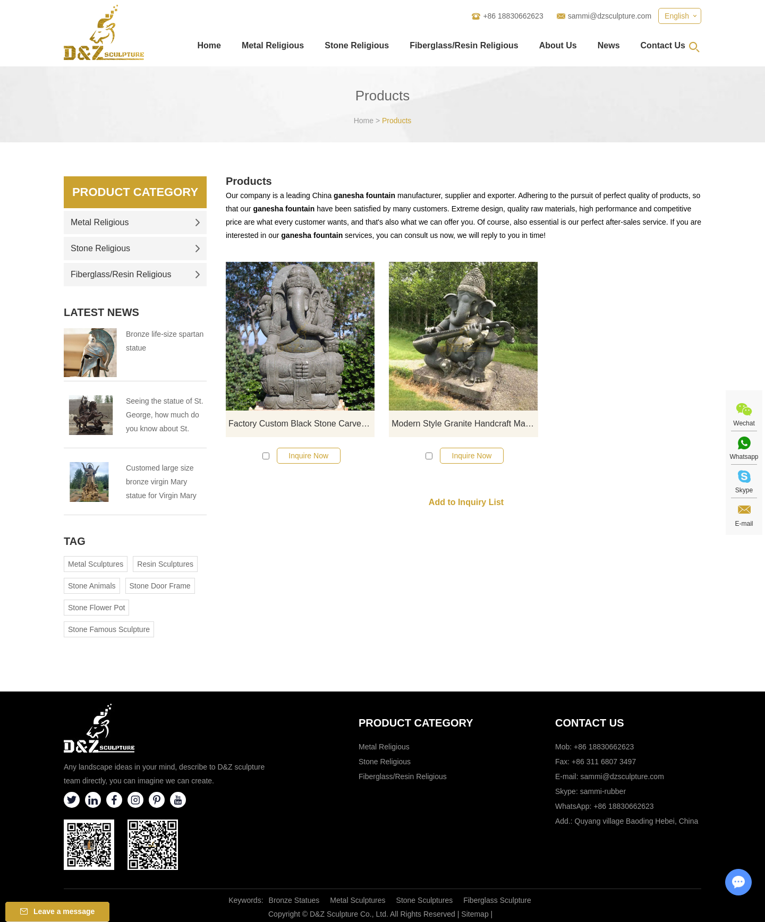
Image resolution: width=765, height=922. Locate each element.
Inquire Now (308, 455)
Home (208, 45)
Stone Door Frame (160, 586)
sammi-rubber (603, 791)
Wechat (743, 423)
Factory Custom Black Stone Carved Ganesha (301, 423)
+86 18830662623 (623, 806)
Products (396, 120)
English (677, 16)
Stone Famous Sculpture (109, 629)
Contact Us (663, 45)
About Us (558, 45)
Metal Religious (273, 45)
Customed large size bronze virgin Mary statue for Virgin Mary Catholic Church (161, 483)
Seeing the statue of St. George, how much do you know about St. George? (164, 416)
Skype (744, 490)
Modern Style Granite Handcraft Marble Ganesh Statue (465, 423)
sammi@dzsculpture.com (609, 16)
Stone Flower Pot (96, 607)
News (609, 45)
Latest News (101, 312)
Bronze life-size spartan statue (164, 341)
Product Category (135, 192)
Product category (416, 723)
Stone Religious (357, 45)
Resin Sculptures (165, 564)
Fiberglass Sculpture (497, 900)
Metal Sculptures (95, 564)
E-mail (744, 523)
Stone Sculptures (424, 900)
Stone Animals (92, 586)
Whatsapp (743, 456)
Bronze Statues (294, 900)
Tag (75, 541)
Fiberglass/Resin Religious (464, 45)
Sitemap (474, 914)
